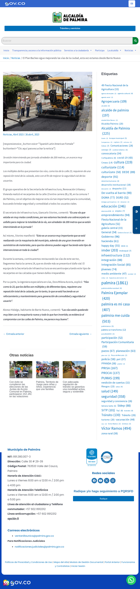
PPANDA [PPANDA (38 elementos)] (108, 363)
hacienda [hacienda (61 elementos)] (110, 241)
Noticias (131, 50)
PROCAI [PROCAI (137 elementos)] (110, 373)
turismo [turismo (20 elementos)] (108, 419)
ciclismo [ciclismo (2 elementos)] (128, 142)
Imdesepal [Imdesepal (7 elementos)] (125, 250)
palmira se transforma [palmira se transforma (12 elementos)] (113, 330)
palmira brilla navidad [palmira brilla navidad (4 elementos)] (111, 288)
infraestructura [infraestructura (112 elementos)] (115, 255)
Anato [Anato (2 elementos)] (104, 138)
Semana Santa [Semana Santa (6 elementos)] (108, 405)
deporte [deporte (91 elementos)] (109, 176)
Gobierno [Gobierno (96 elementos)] (110, 236)
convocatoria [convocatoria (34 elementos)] (111, 154)
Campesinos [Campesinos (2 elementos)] (106, 142)
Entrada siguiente (81, 334)
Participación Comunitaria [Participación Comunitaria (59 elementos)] (117, 344)
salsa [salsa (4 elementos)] (119, 386)
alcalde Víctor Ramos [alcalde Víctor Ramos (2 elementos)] (109, 120)
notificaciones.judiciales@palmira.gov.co (39, 546)
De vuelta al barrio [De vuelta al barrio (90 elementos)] (116, 193)
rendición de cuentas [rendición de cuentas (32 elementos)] (115, 383)
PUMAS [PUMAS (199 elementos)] (110, 378)
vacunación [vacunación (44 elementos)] (125, 419)
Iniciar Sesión (78, 566)
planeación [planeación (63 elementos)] (125, 351)
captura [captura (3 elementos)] (118, 142)
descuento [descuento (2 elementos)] (106, 189)
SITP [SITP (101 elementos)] (108, 410)
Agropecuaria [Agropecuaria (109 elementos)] (114, 101)
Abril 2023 (18, 134)
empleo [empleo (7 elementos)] (120, 211)
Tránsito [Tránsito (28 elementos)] (129, 415)
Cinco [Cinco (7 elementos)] (105, 145)
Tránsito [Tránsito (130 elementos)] (110, 415)
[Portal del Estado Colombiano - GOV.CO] (15, 3)
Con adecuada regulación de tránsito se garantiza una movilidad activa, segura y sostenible (74, 387)
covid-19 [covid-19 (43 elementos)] (125, 158)
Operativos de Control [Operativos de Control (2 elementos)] (118, 278)
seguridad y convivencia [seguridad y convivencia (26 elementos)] (116, 401)
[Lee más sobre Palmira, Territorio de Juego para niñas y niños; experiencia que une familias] (47, 369)
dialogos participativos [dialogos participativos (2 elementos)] (110, 202)
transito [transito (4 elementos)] (128, 410)
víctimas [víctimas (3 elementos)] (126, 424)
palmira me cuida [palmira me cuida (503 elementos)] (115, 318)
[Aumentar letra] (136, 228)
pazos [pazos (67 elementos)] (108, 351)
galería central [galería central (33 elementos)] (112, 228)
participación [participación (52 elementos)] (112, 338)
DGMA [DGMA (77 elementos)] (108, 197)
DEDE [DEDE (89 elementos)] (128, 172)
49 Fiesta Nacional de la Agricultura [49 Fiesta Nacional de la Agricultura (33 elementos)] (114, 87)
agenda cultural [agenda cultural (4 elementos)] (125, 93)
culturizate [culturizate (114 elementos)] (112, 167)
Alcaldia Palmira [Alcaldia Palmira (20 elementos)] (112, 123)
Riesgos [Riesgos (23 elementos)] (108, 386)
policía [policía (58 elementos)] (108, 359)
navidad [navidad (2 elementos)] (132, 274)
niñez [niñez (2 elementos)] (104, 278)
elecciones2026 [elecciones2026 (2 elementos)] (107, 211)
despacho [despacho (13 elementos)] (119, 188)
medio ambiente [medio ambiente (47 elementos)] (114, 274)
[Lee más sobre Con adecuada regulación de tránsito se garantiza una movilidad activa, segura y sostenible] (74, 369)
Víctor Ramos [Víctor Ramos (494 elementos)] (116, 428)
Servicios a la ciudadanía (78, 50)
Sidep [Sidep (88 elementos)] (124, 405)
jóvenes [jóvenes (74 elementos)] (109, 269)
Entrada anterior (13, 334)
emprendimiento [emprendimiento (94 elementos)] (115, 215)
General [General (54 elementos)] (108, 232)
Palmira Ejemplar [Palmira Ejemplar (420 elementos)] (114, 295)
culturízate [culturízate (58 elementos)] (111, 172)
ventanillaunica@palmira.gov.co (34, 536)
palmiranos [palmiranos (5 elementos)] (107, 326)
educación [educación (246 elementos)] (113, 206)
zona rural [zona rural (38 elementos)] (109, 433)
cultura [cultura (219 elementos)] (123, 162)
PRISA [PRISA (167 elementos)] (109, 368)
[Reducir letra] (136, 220)
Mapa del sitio (61, 562)
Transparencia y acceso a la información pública (36, 50)
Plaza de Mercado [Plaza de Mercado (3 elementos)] (119, 355)
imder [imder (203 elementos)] (109, 250)
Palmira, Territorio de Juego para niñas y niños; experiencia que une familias (47, 385)
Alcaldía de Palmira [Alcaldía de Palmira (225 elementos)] (115, 131)
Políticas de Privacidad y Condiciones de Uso (28, 562)
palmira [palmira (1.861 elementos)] (114, 282)
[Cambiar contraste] (136, 211)
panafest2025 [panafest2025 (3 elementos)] (108, 334)
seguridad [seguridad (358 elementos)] (113, 396)
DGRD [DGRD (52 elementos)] (122, 197)
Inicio (6, 50)
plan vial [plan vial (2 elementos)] (105, 355)
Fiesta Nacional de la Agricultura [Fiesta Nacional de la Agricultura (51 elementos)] (113, 222)
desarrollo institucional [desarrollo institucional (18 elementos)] (116, 184)
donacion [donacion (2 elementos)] (125, 202)
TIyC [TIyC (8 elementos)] (119, 410)
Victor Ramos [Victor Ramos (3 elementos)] (114, 424)
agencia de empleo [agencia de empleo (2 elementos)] (108, 93)
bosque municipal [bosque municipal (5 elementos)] (118, 138)
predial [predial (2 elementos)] (121, 364)
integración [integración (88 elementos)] (111, 260)
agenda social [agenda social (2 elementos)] (107, 97)
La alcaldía (114, 50)
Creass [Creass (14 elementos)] (107, 162)
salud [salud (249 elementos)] (109, 391)
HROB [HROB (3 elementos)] (124, 246)
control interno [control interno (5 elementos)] (120, 149)
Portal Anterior (112, 562)
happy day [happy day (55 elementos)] (110, 245)
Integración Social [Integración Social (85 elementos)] (116, 264)
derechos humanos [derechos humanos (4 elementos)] (110, 181)
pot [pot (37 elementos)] (121, 359)
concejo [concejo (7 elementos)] (106, 149)
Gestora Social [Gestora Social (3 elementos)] (125, 232)
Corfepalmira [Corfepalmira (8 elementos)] (108, 157)
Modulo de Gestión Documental (86, 562)
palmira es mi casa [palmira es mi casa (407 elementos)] (115, 307)
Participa (99, 50)
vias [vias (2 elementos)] (104, 424)
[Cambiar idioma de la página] (132, 3)
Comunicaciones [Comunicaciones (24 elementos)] (121, 146)
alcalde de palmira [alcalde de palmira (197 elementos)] (115, 113)
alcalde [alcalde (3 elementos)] (105, 106)
